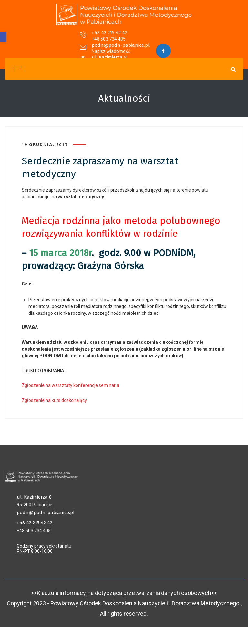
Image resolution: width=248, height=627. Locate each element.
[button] (3, 37)
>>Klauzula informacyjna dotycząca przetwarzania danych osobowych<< (124, 593)
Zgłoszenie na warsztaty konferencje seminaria (70, 385)
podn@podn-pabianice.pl (121, 37)
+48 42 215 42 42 (54, 37)
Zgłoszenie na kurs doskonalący (54, 400)
